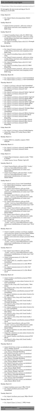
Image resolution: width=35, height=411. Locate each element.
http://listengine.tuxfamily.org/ (27, 408)
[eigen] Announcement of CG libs (14, 257)
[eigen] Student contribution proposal (15, 278)
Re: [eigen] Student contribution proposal (17, 291)
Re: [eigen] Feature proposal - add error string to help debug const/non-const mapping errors (18, 37)
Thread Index (5, 6)
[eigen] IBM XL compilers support (15, 140)
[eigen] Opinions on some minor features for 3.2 (19, 281)
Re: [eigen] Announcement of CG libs (15, 263)
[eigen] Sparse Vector (10, 160)
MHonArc (14, 407)
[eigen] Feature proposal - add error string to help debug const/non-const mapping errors (18, 26)
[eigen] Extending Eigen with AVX (15, 35)
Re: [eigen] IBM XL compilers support (16, 260)
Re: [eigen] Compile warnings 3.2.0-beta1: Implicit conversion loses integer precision (17, 235)
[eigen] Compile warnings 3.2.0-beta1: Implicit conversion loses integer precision (18, 232)
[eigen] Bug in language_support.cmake (16, 157)
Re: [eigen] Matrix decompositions (15, 18)
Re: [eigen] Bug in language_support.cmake (17, 185)
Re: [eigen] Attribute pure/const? (14, 388)
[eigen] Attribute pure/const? (13, 387)
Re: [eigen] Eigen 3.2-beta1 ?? (13, 78)
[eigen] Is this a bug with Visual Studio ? (16, 284)
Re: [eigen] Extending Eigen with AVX (16, 41)
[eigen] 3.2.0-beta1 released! (13, 85)
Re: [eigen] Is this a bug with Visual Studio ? (18, 287)
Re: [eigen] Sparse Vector (12, 183)
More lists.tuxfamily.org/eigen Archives (21, 6)
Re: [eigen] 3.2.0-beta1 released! (14, 87)
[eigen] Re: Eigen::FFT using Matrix (15, 132)
